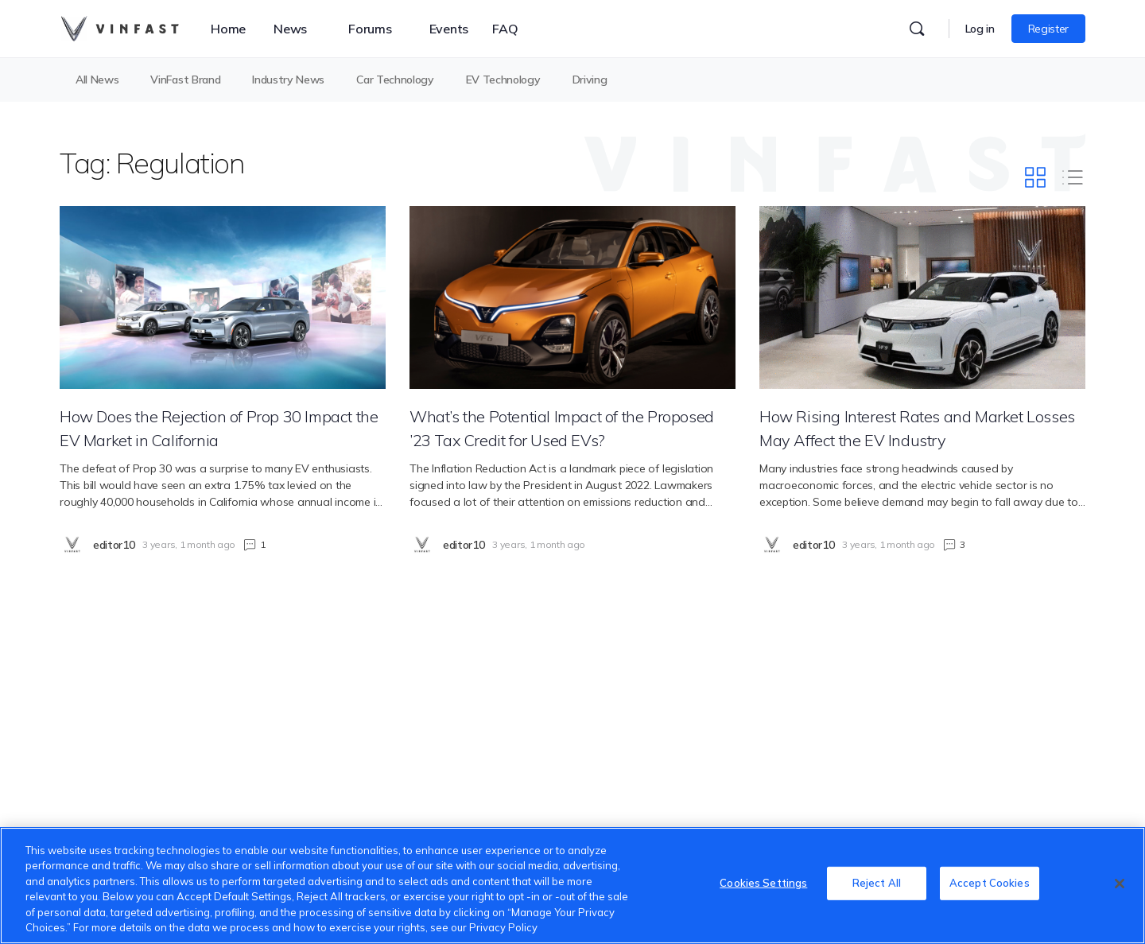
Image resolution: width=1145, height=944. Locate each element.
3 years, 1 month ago (188, 544)
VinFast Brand (185, 79)
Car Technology (395, 79)
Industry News (288, 79)
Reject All (876, 883)
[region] (572, 885)
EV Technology (503, 79)
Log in (980, 28)
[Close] (1119, 883)
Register (1048, 28)
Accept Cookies (989, 883)
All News (97, 79)
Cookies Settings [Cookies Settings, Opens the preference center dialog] (763, 883)
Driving (589, 79)
